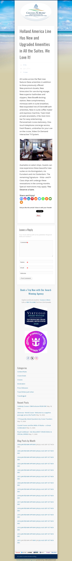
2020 (19, 483)
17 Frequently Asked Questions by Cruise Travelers (34, 419)
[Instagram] (25, 198)
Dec (18, 453)
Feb (25, 444)
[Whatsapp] (43, 198)
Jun (37, 451)
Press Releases (22, 388)
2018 (19, 496)
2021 (19, 476)
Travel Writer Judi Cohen (25, 392)
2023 (19, 464)
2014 (19, 521)
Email (24, 268)
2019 (19, 489)
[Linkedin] (28, 198)
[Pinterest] (32, 198)
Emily (24, 65)
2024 (19, 457)
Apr (31, 444)
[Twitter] (39, 198)
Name (24, 262)
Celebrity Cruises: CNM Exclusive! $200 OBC (32, 406)
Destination (21, 384)
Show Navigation (53, 20)
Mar (28, 444)
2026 (19, 444)
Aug (42, 451)
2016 (19, 508)
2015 (19, 515)
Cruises (25, 72)
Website (23, 273)
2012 (19, 534)
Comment (24, 242)
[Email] (50, 198)
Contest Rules (22, 372)
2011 (19, 540)
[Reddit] (35, 198)
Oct (49, 451)
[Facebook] (21, 198)
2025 (19, 451)
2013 (19, 527)
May (34, 444)
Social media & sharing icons (26, 560)
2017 (19, 502)
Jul (40, 451)
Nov (52, 451)
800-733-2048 (30, 302)
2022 (19, 470)
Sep (46, 451)
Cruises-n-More (45, 300)
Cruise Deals (21, 376)
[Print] (46, 198)
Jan (22, 444)
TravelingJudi (21, 396)
